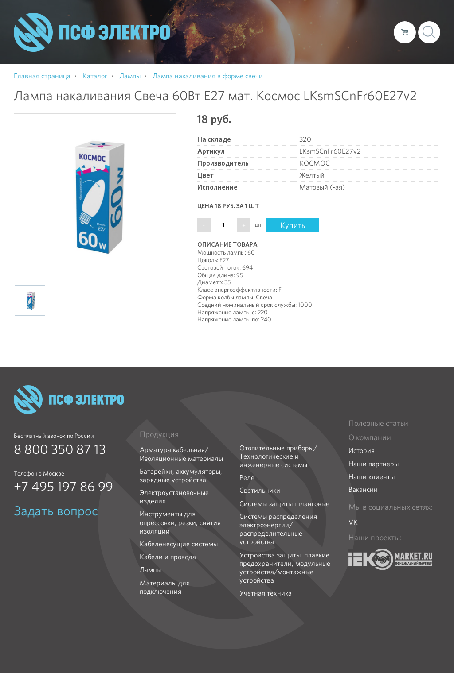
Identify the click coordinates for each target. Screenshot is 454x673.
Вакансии (363, 489)
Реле (246, 477)
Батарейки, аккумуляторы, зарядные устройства (181, 475)
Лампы (150, 569)
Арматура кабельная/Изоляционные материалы (181, 453)
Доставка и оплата (314, 32)
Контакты (370, 32)
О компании (218, 32)
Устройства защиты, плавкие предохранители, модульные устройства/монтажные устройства (284, 568)
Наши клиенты (371, 476)
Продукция (159, 434)
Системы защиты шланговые (284, 503)
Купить (292, 225)
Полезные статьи (378, 423)
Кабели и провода (168, 557)
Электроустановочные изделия (174, 496)
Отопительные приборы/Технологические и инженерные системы (278, 456)
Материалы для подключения (165, 587)
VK (353, 522)
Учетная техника (265, 593)
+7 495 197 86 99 (63, 486)
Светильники (259, 490)
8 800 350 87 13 (60, 449)
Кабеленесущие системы (179, 544)
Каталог (260, 32)
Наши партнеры (373, 464)
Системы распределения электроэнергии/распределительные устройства (278, 529)
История (361, 450)
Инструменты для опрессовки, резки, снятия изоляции (180, 522)
